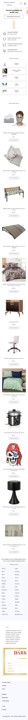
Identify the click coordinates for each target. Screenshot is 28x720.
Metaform (17, 602)
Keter (16, 586)
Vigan (16, 568)
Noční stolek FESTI (14, 322)
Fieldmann (4, 589)
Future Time (5, 614)
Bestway (17, 574)
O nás (3, 706)
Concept (17, 593)
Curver (16, 577)
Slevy (3, 689)
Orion (3, 574)
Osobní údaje (5, 701)
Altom (16, 608)
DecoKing (4, 608)
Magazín (4, 694)
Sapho (3, 611)
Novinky (4, 685)
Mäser (3, 593)
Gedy (3, 602)
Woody (3, 596)
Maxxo (3, 586)
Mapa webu (5, 697)
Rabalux (17, 589)
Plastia (3, 599)
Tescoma (17, 571)
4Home (3, 568)
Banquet (4, 580)
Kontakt (4, 709)
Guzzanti (17, 611)
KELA (3, 571)
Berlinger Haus (18, 614)
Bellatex (4, 583)
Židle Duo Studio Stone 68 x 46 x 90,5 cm (14, 358)
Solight (16, 599)
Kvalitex (17, 596)
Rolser (16, 580)
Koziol (3, 577)
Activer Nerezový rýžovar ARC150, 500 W (14, 432)
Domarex (17, 583)
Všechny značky (6, 682)
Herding (4, 605)
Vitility (16, 605)
